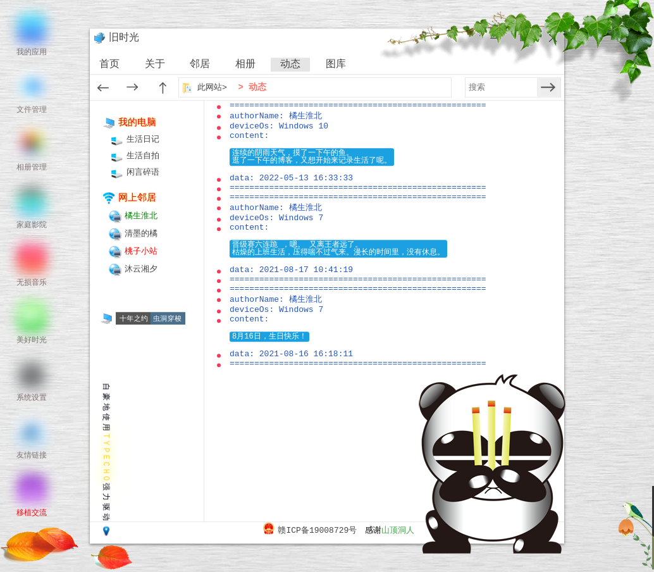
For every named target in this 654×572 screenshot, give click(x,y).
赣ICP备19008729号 (317, 530)
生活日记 (142, 139)
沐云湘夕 (141, 269)
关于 (155, 64)
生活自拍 (142, 156)
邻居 (200, 64)
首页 (109, 64)
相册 (245, 64)
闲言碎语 (142, 172)
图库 (336, 64)
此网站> (213, 88)
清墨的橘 (141, 234)
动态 (290, 64)
